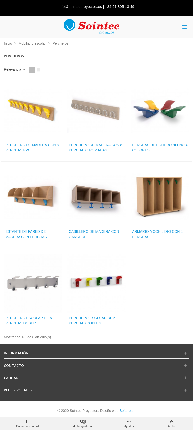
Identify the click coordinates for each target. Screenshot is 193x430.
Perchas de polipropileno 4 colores (159, 147)
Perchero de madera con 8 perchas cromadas (95, 147)
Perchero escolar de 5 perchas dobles (28, 320)
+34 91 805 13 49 (119, 6)
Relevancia (15, 69)
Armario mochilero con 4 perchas (157, 234)
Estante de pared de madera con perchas (26, 234)
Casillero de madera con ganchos (94, 234)
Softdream (127, 411)
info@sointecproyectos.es (80, 6)
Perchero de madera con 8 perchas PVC (32, 147)
